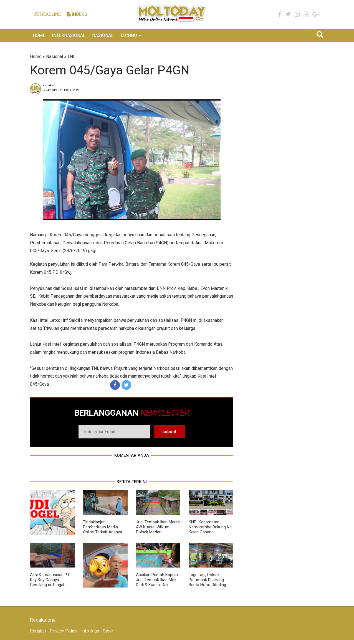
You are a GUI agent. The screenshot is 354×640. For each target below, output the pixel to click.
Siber (108, 631)
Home (36, 56)
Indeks (77, 14)
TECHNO (128, 35)
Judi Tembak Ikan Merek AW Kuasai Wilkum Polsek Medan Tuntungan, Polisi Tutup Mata (158, 531)
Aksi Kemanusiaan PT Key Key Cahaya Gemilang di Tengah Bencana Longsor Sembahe (50, 584)
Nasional (54, 56)
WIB (62, 90)
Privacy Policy (63, 631)
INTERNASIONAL (68, 35)
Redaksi (38, 631)
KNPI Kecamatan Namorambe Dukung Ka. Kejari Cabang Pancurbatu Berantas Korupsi (210, 531)
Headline (47, 14)
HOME (39, 35)
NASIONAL (102, 35)
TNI (70, 56)
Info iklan (90, 631)
